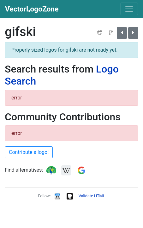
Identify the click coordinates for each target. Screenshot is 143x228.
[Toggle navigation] (129, 9)
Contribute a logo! (29, 152)
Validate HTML (92, 195)
